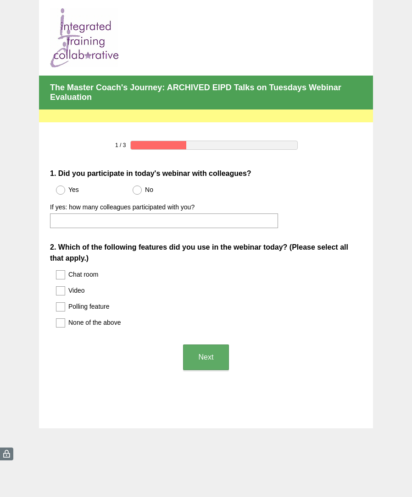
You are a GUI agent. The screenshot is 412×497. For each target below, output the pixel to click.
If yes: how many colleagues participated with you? (122, 207)
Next (206, 357)
